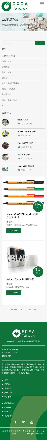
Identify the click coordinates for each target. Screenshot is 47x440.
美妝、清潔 (6, 72)
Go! (40, 42)
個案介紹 (8, 396)
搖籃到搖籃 (9, 403)
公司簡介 (8, 384)
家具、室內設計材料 (10, 83)
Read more (14, 230)
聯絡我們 (8, 411)
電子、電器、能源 (9, 99)
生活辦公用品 (8, 56)
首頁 (6, 380)
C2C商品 (7, 407)
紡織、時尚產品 (8, 88)
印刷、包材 (6, 61)
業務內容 (8, 388)
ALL (3, 105)
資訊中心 (8, 392)
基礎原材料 (6, 94)
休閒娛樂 (5, 67)
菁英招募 (8, 415)
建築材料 (5, 78)
